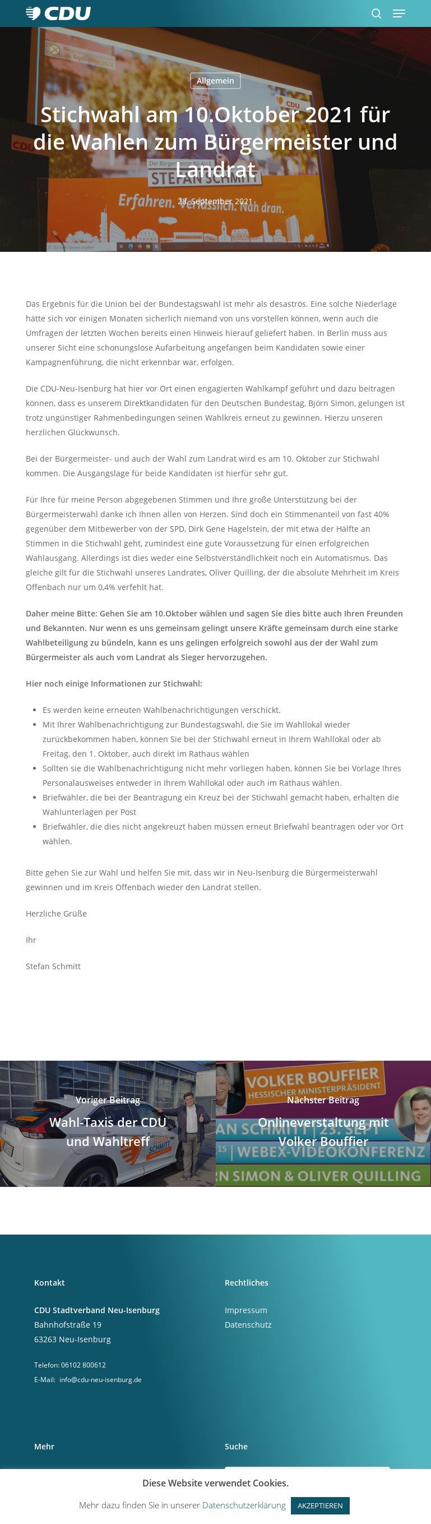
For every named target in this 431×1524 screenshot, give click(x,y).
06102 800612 (83, 1365)
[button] (399, 13)
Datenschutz (248, 1324)
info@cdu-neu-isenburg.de (100, 1379)
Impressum (246, 1310)
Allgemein (215, 80)
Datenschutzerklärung (244, 1505)
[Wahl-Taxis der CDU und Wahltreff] (108, 1124)
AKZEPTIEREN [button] (320, 1505)
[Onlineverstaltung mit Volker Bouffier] (324, 1124)
